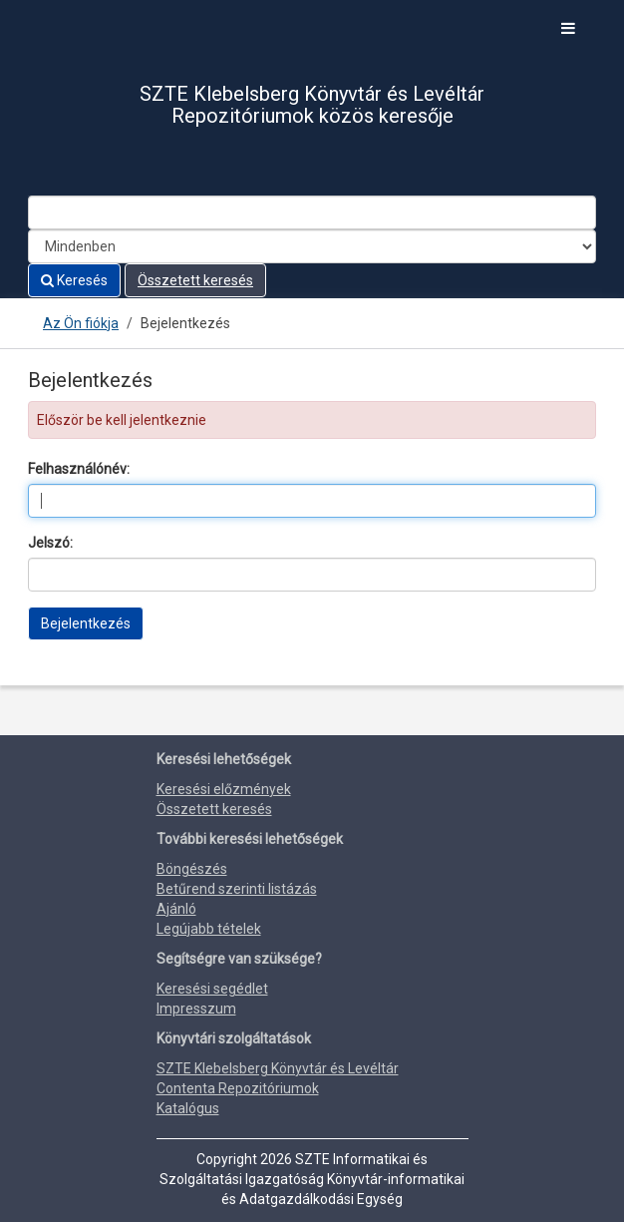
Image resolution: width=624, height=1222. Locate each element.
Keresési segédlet (212, 989)
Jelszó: (50, 543)
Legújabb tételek (208, 929)
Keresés (74, 280)
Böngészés (191, 869)
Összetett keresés (195, 280)
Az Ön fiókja (81, 323)
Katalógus (187, 1108)
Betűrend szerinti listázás (236, 889)
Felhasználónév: (79, 469)
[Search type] (312, 246)
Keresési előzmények (223, 789)
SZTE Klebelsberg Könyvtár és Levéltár (277, 1068)
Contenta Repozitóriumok (237, 1088)
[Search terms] (312, 212)
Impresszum (196, 1009)
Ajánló (176, 909)
